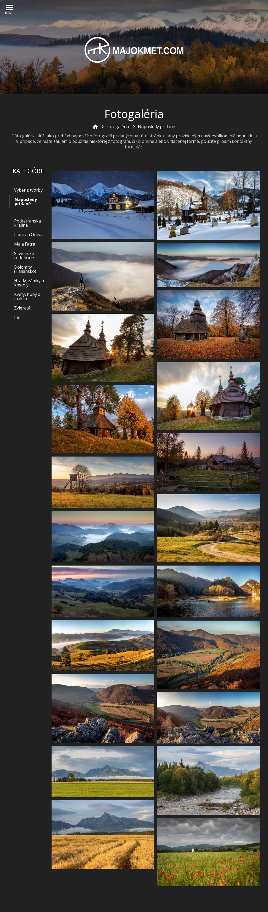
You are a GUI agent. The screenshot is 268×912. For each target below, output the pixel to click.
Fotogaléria (118, 126)
